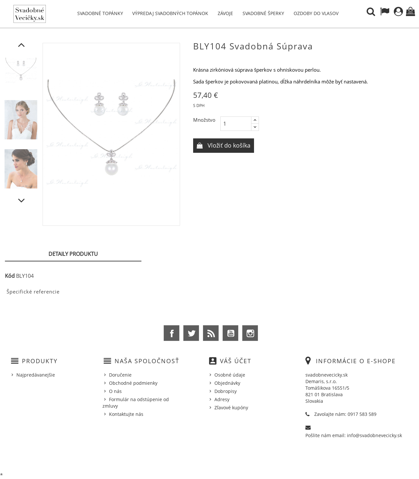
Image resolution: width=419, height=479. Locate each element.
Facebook (171, 333)
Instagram (250, 333)
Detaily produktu (73, 253)
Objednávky (227, 383)
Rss (210, 333)
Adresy (221, 399)
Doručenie (120, 375)
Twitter (191, 333)
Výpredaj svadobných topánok (170, 13)
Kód (10, 276)
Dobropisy (225, 391)
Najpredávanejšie (35, 375)
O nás (115, 391)
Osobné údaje (229, 375)
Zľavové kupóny (231, 407)
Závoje (225, 13)
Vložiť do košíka (228, 145)
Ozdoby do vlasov (316, 13)
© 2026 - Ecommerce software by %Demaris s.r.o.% (209, 457)
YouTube (230, 333)
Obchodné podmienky (133, 383)
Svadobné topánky (100, 13)
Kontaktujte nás (126, 414)
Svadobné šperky (263, 13)
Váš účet (235, 361)
